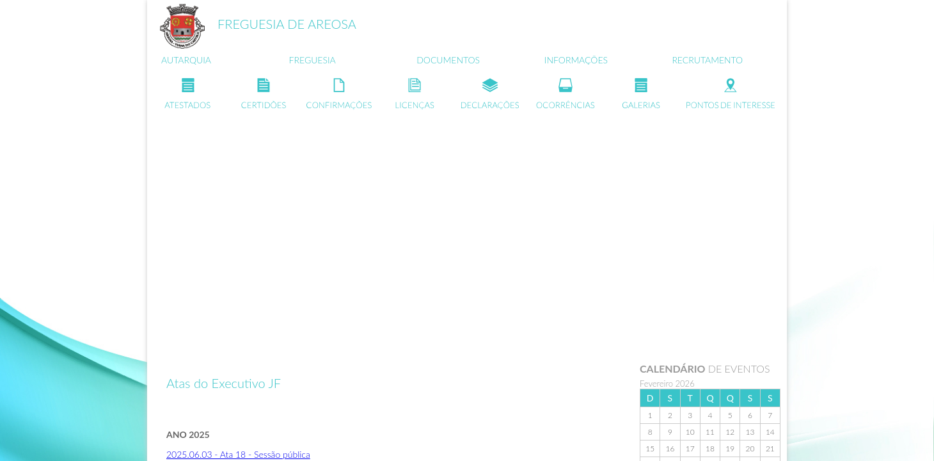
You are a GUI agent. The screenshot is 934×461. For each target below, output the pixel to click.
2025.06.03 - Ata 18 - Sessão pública (238, 454)
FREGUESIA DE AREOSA (287, 23)
